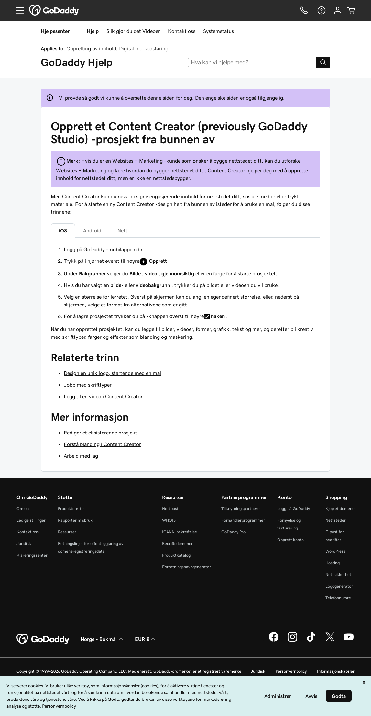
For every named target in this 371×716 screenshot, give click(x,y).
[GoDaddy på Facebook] (273, 640)
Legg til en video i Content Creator (103, 396)
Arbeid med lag (81, 455)
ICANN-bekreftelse (179, 532)
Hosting (332, 563)
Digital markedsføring (144, 48)
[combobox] (252, 62)
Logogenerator (339, 586)
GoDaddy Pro (233, 532)
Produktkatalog (176, 555)
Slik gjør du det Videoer (133, 31)
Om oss (23, 509)
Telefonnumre (338, 598)
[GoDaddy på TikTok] (311, 640)
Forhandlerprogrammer (243, 520)
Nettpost (170, 509)
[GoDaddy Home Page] (43, 639)
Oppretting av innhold (91, 48)
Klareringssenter (32, 555)
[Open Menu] (17, 10)
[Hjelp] (321, 10)
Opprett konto (290, 540)
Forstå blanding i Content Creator (102, 444)
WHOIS (169, 520)
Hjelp (93, 31)
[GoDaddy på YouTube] (349, 640)
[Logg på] (337, 10)
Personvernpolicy (291, 671)
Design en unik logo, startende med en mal (112, 373)
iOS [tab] (63, 230)
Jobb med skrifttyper (88, 384)
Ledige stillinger (31, 520)
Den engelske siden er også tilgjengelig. (240, 97)
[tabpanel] (185, 282)
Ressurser (67, 532)
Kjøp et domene (340, 509)
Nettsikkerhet (338, 574)
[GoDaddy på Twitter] (330, 640)
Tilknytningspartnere (240, 509)
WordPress (335, 551)
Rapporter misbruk (75, 520)
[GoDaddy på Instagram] (292, 640)
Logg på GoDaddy (293, 509)
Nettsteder (335, 520)
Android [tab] (92, 230)
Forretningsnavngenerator (186, 567)
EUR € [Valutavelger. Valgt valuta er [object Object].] (146, 639)
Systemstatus (218, 31)
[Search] (323, 62)
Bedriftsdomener (177, 543)
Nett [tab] (122, 230)
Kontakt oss (181, 31)
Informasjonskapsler (336, 671)
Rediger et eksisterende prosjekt (100, 432)
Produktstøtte (71, 509)
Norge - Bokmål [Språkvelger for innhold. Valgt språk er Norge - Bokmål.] (103, 639)
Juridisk (23, 543)
